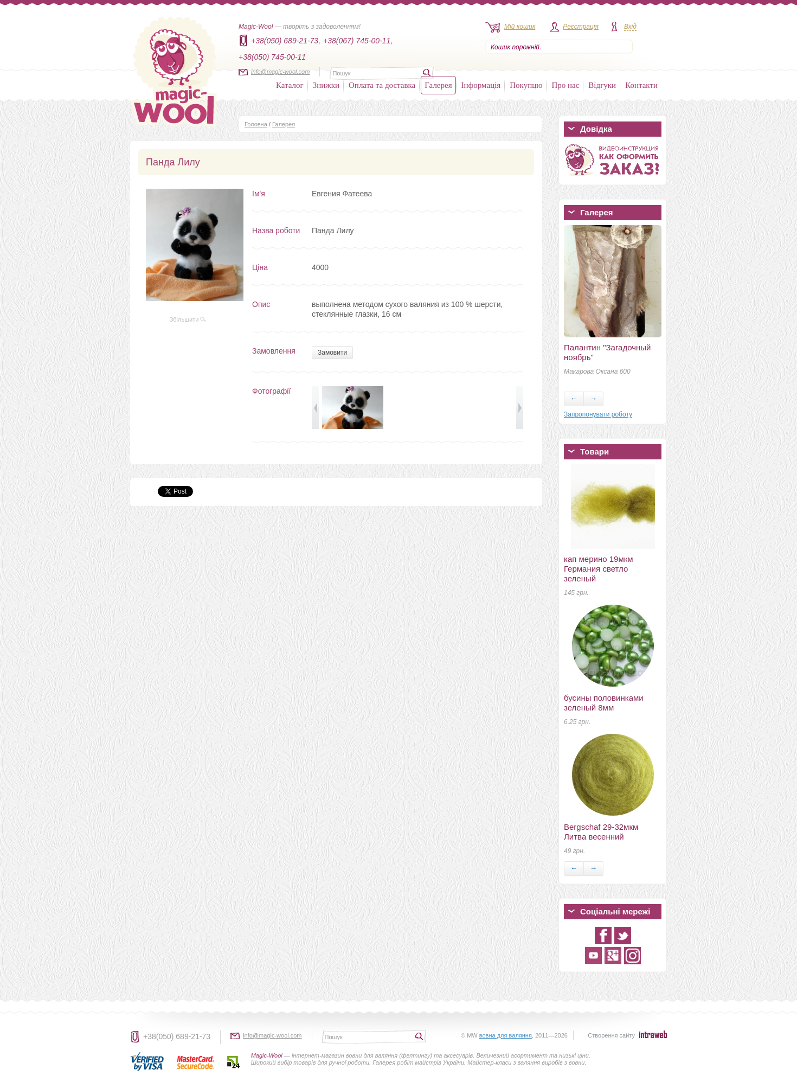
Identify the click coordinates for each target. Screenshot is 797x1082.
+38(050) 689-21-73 (176, 1036)
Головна (256, 124)
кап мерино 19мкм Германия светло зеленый (598, 568)
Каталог (290, 85)
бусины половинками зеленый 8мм (604, 702)
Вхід (630, 26)
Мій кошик (519, 26)
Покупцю (526, 85)
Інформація (481, 85)
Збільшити (188, 319)
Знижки (326, 85)
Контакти (641, 85)
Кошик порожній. (516, 47)
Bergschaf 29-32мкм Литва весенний (601, 831)
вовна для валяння (505, 1035)
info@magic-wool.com (280, 71)
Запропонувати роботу (598, 414)
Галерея (438, 85)
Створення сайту (611, 1035)
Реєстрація (581, 26)
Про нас (565, 85)
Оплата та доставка (382, 85)
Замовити (332, 352)
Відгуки (602, 85)
